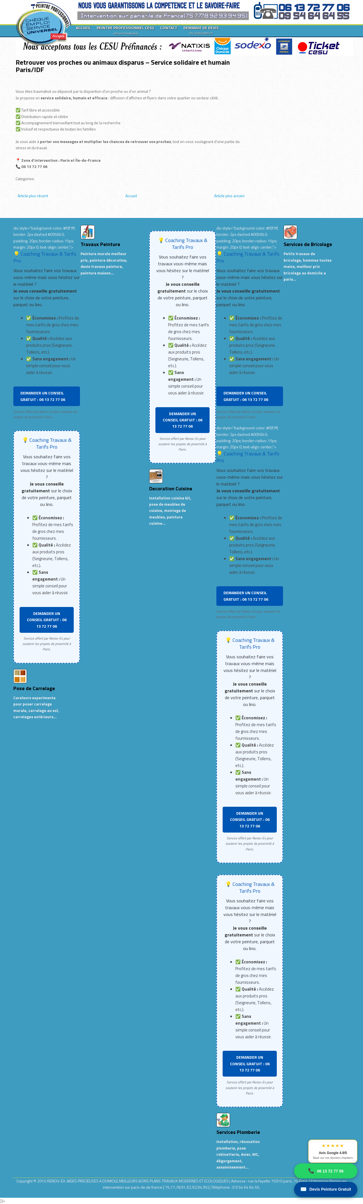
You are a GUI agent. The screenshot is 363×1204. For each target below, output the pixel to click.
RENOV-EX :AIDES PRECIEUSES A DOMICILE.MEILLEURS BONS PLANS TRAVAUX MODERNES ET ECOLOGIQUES (138, 1181)
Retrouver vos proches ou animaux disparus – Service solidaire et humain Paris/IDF (123, 66)
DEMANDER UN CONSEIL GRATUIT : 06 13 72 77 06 (42, 396)
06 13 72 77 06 (325, 1171)
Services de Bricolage (308, 244)
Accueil (131, 196)
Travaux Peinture (100, 244)
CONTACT (169, 28)
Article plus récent (33, 196)
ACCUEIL (83, 28)
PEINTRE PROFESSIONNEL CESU (125, 30)
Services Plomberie (238, 1132)
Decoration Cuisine (170, 488)
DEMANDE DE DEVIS (201, 30)
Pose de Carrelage (34, 688)
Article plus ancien (229, 196)
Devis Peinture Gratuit (325, 1189)
